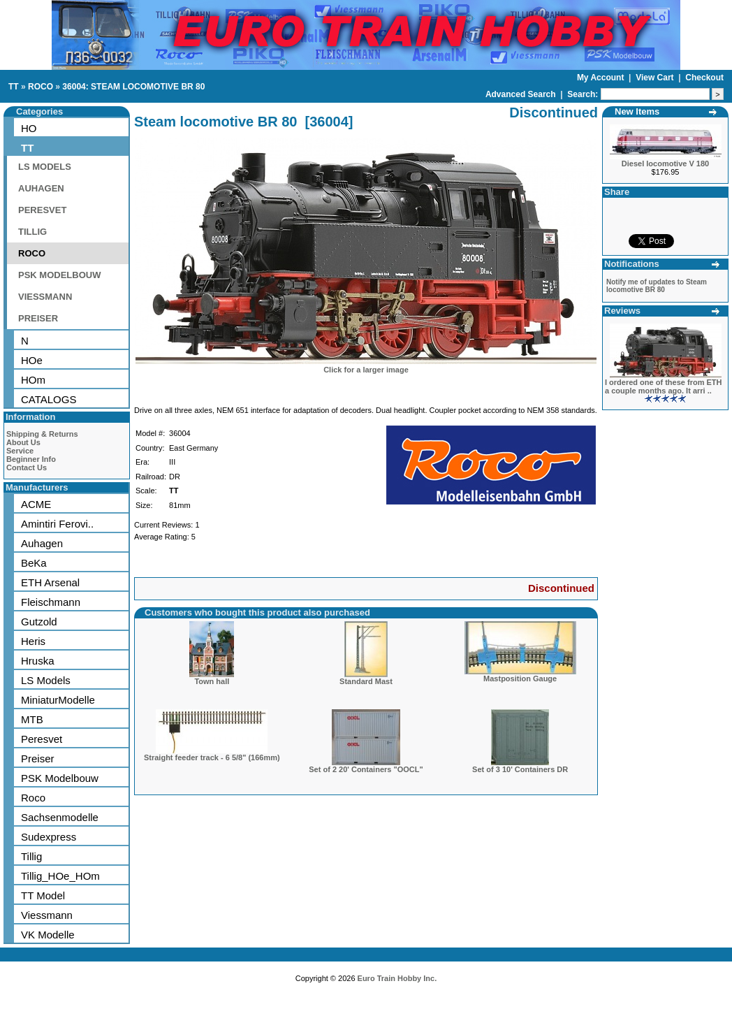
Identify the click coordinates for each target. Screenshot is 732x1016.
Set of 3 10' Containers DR (520, 769)
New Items (637, 111)
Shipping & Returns (42, 434)
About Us (23, 442)
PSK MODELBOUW (59, 275)
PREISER (38, 318)
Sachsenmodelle (59, 817)
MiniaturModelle (58, 700)
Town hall (211, 681)
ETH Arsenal (50, 582)
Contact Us (26, 467)
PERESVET (42, 210)
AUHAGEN (41, 188)
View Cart (656, 77)
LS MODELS (44, 166)
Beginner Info (31, 459)
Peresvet (41, 739)
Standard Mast (366, 681)
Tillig (31, 856)
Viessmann (47, 915)
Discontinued (561, 588)
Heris (33, 641)
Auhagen (42, 543)
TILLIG (32, 231)
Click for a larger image (366, 369)
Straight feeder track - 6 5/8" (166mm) (212, 757)
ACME (36, 504)
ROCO (40, 87)
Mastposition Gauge (520, 678)
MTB (32, 719)
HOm (33, 380)
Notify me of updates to (656, 285)
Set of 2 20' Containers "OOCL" (366, 769)
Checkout (704, 77)
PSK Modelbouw (59, 778)
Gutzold (39, 621)
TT (13, 87)
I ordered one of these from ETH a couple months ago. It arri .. (663, 386)
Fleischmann (50, 602)
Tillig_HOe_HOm (60, 876)
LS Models (46, 680)
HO (29, 128)
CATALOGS (48, 399)
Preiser (37, 758)
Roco (33, 798)
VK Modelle (48, 935)
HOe (32, 360)
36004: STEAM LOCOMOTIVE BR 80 (133, 87)
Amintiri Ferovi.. (57, 524)
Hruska (37, 661)
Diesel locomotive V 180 (665, 163)
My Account (602, 77)
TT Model (43, 895)
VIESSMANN (45, 296)
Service (20, 451)
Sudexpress (48, 837)
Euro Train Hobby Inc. (397, 978)
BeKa (34, 563)
